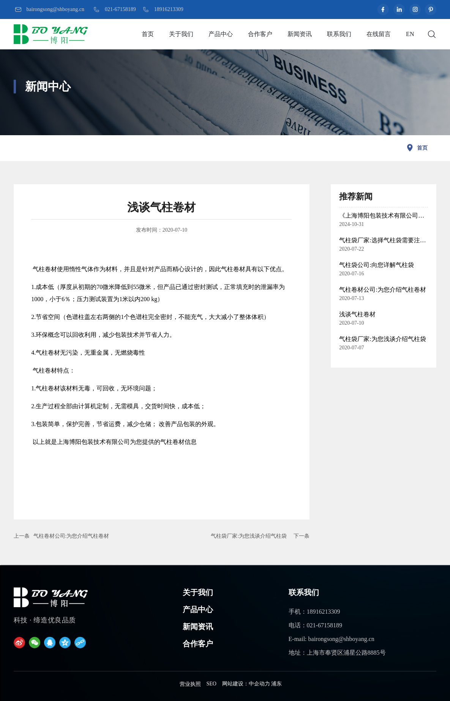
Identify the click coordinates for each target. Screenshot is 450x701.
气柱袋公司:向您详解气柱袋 (376, 265)
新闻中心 (48, 86)
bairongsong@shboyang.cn (55, 9)
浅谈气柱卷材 (357, 314)
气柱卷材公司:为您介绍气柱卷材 (71, 536)
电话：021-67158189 (315, 625)
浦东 (276, 684)
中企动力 (259, 684)
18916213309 (168, 9)
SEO (211, 684)
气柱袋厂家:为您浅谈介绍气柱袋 (249, 536)
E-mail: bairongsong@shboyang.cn (331, 639)
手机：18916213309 (314, 611)
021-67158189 (120, 9)
